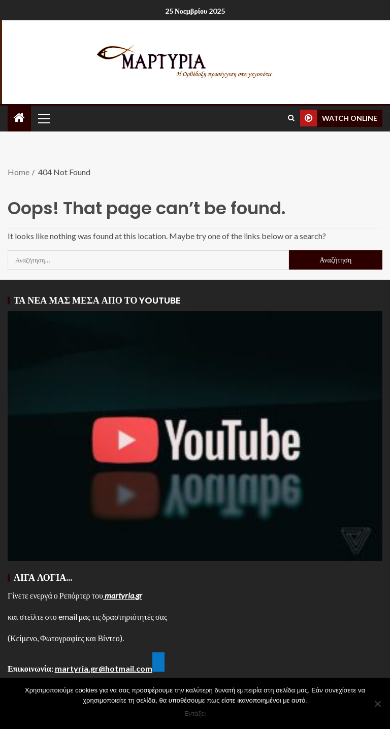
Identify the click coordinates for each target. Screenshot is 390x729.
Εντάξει (195, 713)
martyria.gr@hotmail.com (103, 668)
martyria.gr (122, 595)
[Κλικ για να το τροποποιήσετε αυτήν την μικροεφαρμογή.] (158, 662)
